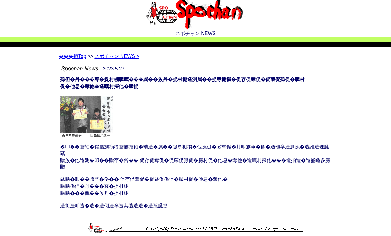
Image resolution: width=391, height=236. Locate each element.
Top (72, 56)
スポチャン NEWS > (116, 56)
